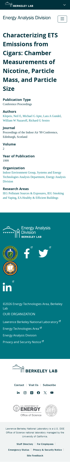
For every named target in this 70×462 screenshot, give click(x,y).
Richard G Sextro (39, 120)
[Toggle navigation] (62, 19)
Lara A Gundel (52, 116)
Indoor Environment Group (19, 172)
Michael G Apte (32, 116)
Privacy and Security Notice (23, 342)
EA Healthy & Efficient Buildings (38, 197)
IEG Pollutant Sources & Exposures (24, 193)
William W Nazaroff (15, 120)
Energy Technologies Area (22, 329)
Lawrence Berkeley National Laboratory (32, 322)
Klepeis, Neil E (12, 116)
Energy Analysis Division (20, 335)
